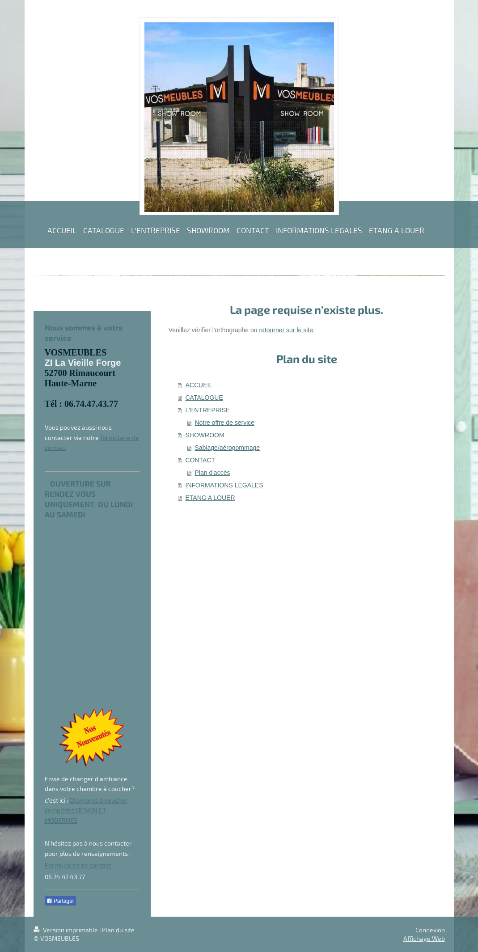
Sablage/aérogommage (227, 447)
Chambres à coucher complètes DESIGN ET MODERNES (86, 810)
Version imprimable (66, 930)
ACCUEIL (199, 385)
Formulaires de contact (78, 865)
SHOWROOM (205, 435)
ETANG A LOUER (210, 497)
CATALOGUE (204, 397)
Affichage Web (424, 938)
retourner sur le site (286, 330)
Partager (60, 901)
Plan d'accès (212, 472)
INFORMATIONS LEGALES (224, 485)
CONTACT (201, 460)
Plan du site (118, 930)
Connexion (430, 930)
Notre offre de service (225, 422)
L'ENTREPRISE (208, 410)
